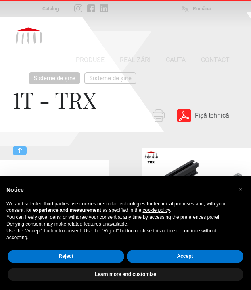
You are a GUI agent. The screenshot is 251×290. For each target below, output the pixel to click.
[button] (240, 189)
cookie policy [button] (156, 210)
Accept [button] (185, 256)
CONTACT (215, 60)
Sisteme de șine (54, 78)
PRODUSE (90, 60)
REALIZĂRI (135, 60)
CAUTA (176, 60)
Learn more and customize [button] (125, 274)
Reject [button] (66, 256)
